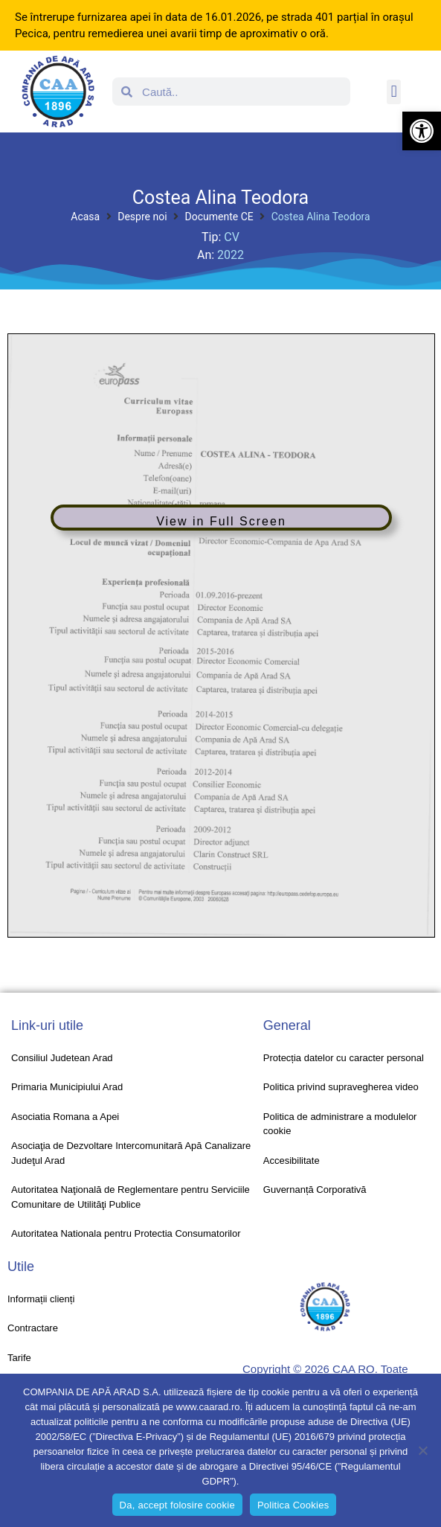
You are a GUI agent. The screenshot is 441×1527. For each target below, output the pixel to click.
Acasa (85, 217)
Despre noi (142, 217)
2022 (230, 255)
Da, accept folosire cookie (177, 1505)
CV (231, 237)
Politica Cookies (293, 1505)
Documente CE (219, 217)
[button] (421, 131)
